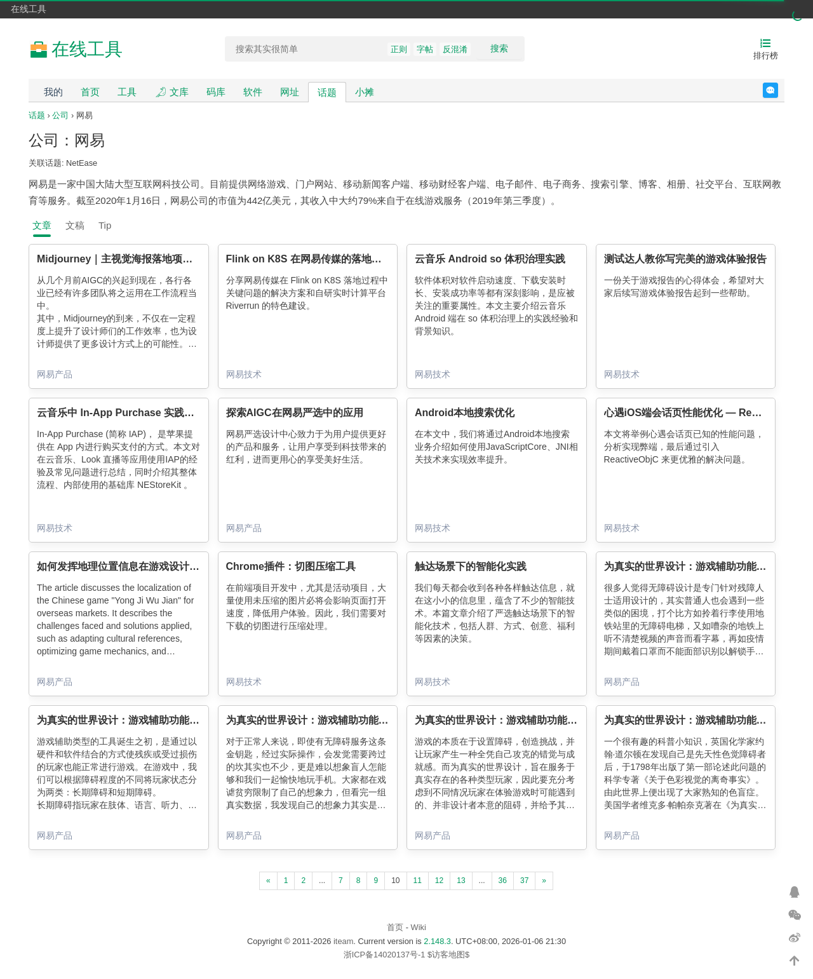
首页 (90, 91)
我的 (53, 91)
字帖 (425, 49)
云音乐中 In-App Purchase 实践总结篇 (126, 412)
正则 (399, 49)
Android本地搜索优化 (464, 412)
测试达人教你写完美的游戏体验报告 (685, 258)
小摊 (364, 91)
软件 (252, 91)
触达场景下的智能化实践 (471, 566)
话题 (327, 92)
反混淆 (455, 49)
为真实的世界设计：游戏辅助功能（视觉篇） (705, 720)
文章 (41, 225)
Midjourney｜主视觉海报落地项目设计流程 (135, 258)
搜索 (499, 48)
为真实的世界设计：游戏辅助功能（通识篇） (705, 566)
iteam (343, 941)
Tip (104, 225)
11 (417, 880)
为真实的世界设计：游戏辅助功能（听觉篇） (327, 720)
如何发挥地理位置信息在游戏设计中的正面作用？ (148, 566)
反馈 (777, 90)
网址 (289, 91)
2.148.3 (437, 941)
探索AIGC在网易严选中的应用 (294, 412)
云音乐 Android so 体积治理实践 (490, 258)
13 (461, 880)
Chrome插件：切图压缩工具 (291, 566)
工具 (127, 91)
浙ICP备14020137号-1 (385, 954)
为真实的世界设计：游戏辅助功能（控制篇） (516, 720)
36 (503, 880)
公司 (60, 115)
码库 (215, 91)
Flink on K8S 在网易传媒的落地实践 (309, 258)
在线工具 (28, 9)
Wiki (418, 927)
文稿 (74, 225)
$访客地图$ (448, 954)
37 (524, 880)
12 (439, 880)
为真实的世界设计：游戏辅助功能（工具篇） (138, 720)
